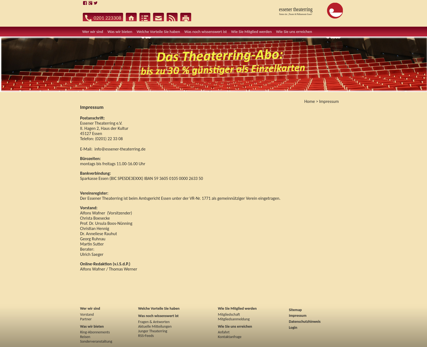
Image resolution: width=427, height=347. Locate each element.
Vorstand (87, 314)
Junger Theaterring (152, 331)
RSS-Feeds (146, 335)
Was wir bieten (92, 326)
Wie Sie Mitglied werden (237, 308)
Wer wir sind (90, 308)
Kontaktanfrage (230, 336)
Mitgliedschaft (229, 314)
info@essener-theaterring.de (120, 149)
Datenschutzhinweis (305, 321)
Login (293, 327)
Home (309, 101)
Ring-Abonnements (95, 332)
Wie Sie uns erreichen (235, 326)
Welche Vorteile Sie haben (158, 308)
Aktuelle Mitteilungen (155, 326)
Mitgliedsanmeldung (234, 319)
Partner (85, 319)
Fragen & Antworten (153, 322)
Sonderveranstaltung (96, 341)
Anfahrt (224, 332)
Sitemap (295, 310)
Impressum (329, 101)
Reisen (85, 336)
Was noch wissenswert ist (158, 316)
